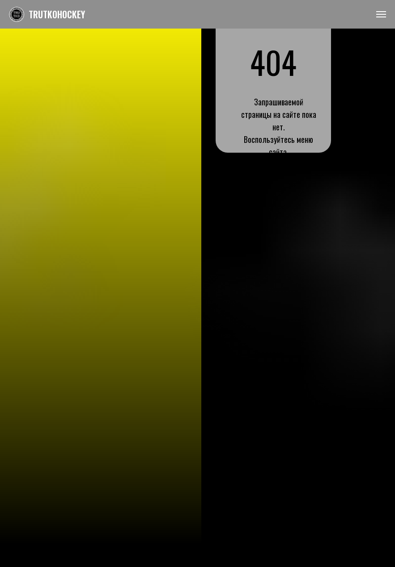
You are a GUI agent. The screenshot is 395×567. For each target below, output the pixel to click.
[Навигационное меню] (381, 14)
